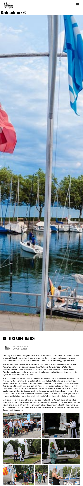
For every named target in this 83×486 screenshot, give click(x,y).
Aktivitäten (16, 347)
